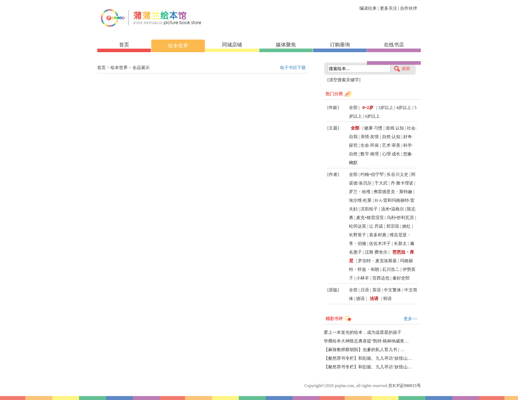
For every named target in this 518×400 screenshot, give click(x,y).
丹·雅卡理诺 (402, 183)
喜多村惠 (377, 234)
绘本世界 (178, 46)
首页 (124, 44)
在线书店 (394, 44)
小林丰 (362, 278)
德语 (360, 298)
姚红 (406, 226)
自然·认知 (391, 136)
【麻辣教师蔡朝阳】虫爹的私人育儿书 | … (364, 349)
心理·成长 (391, 153)
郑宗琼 (392, 226)
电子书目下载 (293, 67)
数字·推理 (369, 153)
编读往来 (368, 8)
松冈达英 (357, 226)
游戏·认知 (395, 128)
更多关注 (388, 8)
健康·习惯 (373, 128)
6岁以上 (372, 116)
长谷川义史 (397, 174)
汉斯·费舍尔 (376, 252)
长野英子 (357, 234)
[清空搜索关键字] (343, 79)
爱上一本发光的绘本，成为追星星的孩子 (362, 332)
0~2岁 (367, 107)
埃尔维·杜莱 (360, 200)
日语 (364, 289)
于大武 (380, 183)
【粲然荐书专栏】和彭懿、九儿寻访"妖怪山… (368, 358)
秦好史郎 (401, 278)
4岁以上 (403, 107)
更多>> (410, 318)
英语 (376, 289)
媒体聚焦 (286, 44)
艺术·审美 (391, 145)
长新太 (400, 243)
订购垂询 (340, 44)
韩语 (387, 298)
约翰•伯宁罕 (371, 174)
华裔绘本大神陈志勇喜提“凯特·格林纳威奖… (366, 341)
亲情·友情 (369, 136)
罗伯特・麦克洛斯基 (377, 260)
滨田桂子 (369, 209)
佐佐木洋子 (380, 243)
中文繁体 (392, 289)
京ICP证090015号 (404, 385)
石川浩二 (390, 269)
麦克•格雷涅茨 (369, 217)
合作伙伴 (408, 8)
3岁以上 (385, 107)
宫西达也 (381, 278)
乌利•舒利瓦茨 (400, 217)
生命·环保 (369, 145)
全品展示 (141, 67)
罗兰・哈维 (360, 191)
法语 (374, 298)
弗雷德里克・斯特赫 (392, 191)
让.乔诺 (376, 226)
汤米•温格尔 (392, 209)
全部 (353, 107)
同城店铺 (232, 44)
